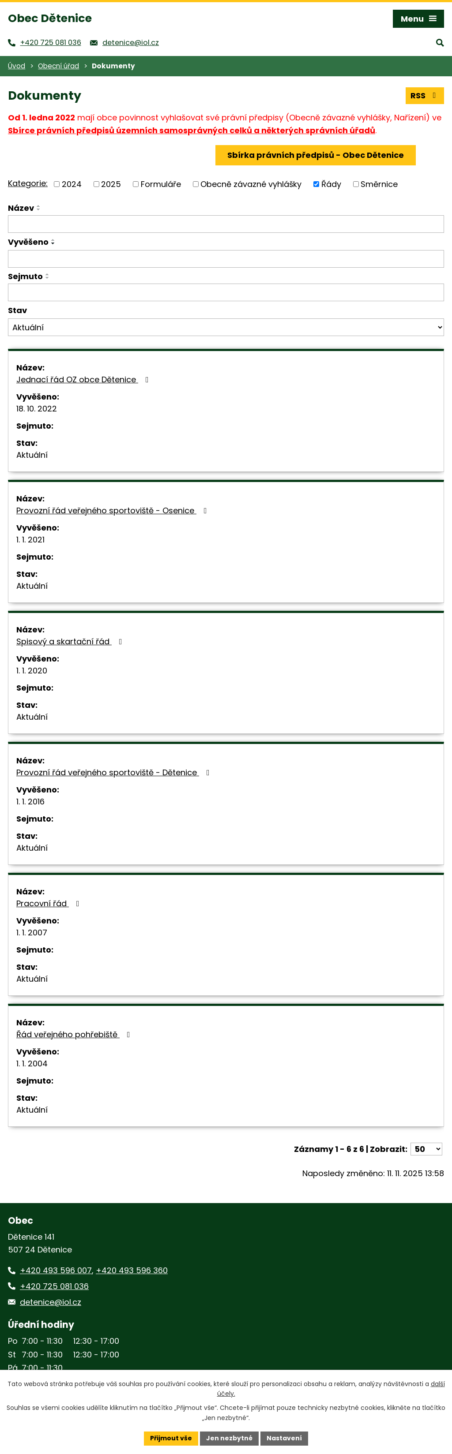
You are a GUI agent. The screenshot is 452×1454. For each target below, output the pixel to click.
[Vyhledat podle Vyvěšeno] (226, 259)
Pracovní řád (49, 903)
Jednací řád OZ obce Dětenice (84, 379)
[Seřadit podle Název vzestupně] (39, 206)
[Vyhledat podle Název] (226, 224)
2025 (111, 184)
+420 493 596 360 (132, 1270)
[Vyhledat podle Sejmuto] (226, 292)
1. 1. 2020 (31, 670)
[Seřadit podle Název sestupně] (39, 209)
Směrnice (379, 184)
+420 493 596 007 (56, 1270)
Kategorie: (28, 183)
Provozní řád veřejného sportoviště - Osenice (113, 510)
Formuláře (161, 184)
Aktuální (32, 454)
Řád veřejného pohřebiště (75, 1034)
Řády (331, 184)
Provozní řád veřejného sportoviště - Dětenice (114, 772)
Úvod (16, 66)
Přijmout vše (171, 1438)
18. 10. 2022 (36, 408)
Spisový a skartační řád (71, 641)
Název (21, 207)
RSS (425, 95)
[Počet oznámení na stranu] (426, 1149)
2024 (72, 184)
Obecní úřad (58, 66)
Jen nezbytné (229, 1438)
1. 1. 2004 (32, 1063)
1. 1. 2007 (31, 932)
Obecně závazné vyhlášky (250, 184)
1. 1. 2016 (30, 801)
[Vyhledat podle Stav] (226, 327)
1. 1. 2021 (30, 539)
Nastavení (284, 1438)
